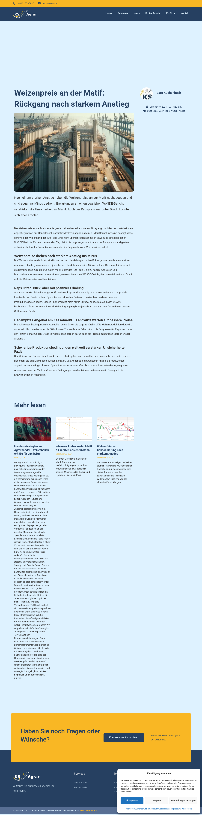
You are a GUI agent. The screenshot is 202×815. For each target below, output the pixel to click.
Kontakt (185, 14)
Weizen (174, 112)
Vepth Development (88, 812)
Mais (155, 112)
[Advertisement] (101, 54)
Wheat (181, 112)
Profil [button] (170, 15)
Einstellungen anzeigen (183, 800)
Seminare (123, 14)
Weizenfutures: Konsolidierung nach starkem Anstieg (110, 451)
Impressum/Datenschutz (136, 809)
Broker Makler (153, 14)
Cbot (149, 112)
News (137, 14)
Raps (167, 112)
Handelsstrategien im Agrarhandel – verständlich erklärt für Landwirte (31, 451)
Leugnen (156, 800)
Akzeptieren (132, 800)
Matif (161, 112)
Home (108, 14)
